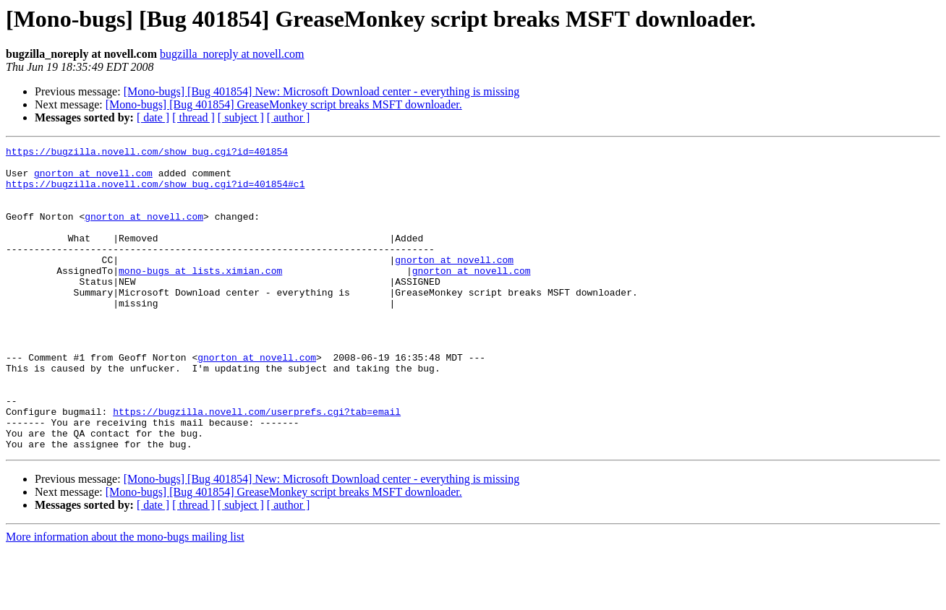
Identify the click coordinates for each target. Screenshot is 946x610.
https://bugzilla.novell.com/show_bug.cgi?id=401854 (147, 153)
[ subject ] (241, 117)
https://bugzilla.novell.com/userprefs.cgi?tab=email (257, 465)
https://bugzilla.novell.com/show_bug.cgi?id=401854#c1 (155, 192)
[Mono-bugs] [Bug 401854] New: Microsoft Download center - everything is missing (321, 91)
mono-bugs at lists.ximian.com (200, 296)
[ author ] (288, 117)
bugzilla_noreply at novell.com (232, 54)
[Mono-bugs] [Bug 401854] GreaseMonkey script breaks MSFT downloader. (284, 104)
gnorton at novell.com (93, 179)
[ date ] (153, 117)
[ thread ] (193, 117)
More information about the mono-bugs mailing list (125, 597)
